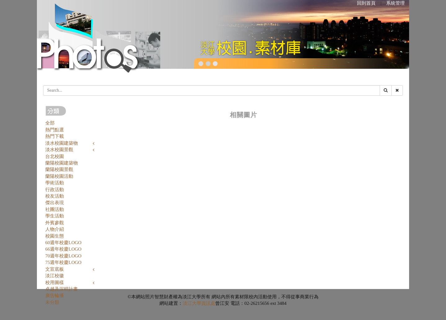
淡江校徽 (54, 275)
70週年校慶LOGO (63, 255)
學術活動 (54, 182)
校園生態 (54, 236)
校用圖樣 (54, 282)
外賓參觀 (54, 222)
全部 (50, 123)
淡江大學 (192, 303)
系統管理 (395, 3)
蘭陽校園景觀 (59, 169)
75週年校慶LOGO (63, 262)
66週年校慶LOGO (63, 249)
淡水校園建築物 (61, 143)
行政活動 (54, 189)
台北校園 (54, 156)
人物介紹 (54, 229)
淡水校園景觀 (59, 149)
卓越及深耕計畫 (61, 289)
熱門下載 (54, 136)
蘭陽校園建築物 (61, 162)
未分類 (52, 302)
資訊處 (208, 303)
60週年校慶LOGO (63, 242)
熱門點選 (54, 129)
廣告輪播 (54, 295)
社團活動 (54, 209)
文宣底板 (54, 269)
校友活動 (54, 196)
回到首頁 (366, 3)
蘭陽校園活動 (59, 176)
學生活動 (54, 215)
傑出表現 (54, 202)
